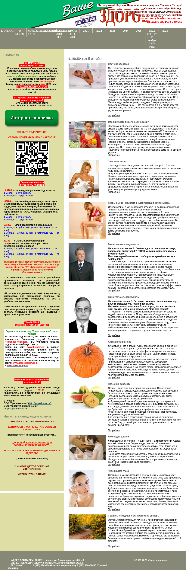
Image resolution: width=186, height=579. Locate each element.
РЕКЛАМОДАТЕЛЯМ (47, 30)
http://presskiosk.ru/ (40, 403)
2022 (99, 30)
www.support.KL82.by (167, 573)
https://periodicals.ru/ (16, 408)
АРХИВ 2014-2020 (73, 34)
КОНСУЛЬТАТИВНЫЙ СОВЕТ (34, 32)
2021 (86, 30)
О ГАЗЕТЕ (20, 32)
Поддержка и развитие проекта (142, 571)
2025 (138, 30)
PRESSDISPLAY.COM (159, 12)
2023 (112, 30)
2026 (165, 30)
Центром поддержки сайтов (140, 573)
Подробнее (114, 115)
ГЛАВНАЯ (7, 30)
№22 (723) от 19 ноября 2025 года (152, 38)
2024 (125, 30)
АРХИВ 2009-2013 (59, 34)
